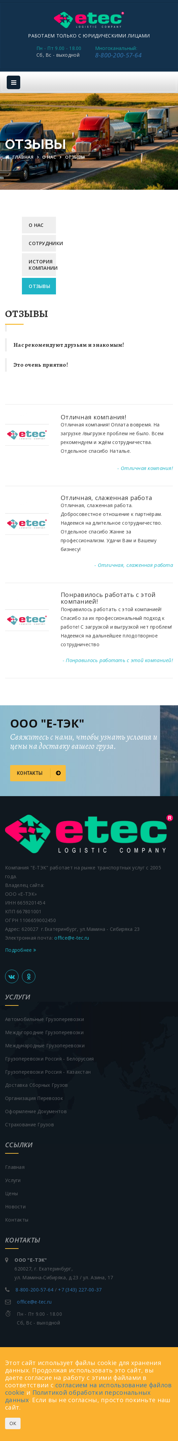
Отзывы (39, 286)
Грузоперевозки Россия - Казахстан (48, 1072)
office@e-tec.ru (71, 938)
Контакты (39, 773)
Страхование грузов (29, 1124)
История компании (42, 264)
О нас (49, 157)
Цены (11, 1193)
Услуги (13, 1180)
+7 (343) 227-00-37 (79, 1289)
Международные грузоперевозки (45, 1045)
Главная (20, 157)
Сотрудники (42, 243)
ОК (12, 1423)
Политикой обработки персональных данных (78, 1396)
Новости (15, 1206)
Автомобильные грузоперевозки (44, 1019)
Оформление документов (36, 1111)
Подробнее (20, 950)
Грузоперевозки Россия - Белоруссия (49, 1058)
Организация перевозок (34, 1098)
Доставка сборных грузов (36, 1085)
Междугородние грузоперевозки (44, 1032)
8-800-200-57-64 (118, 55)
